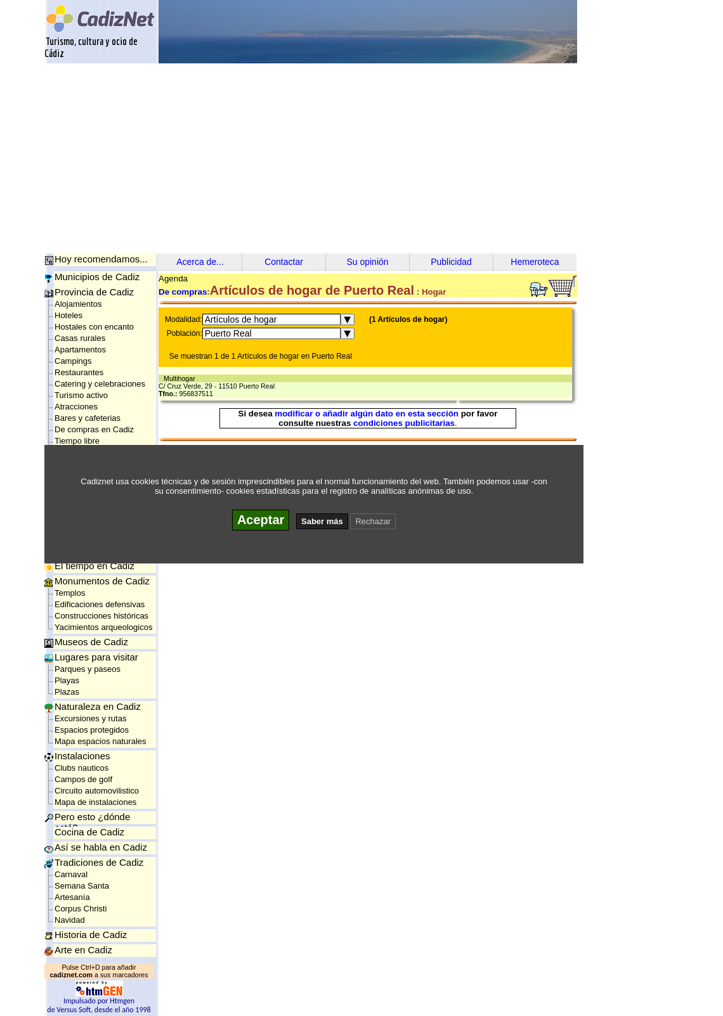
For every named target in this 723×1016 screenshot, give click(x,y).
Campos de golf (83, 779)
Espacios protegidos (92, 730)
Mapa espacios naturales (101, 741)
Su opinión (367, 262)
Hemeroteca (535, 262)
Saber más (322, 521)
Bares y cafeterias (87, 418)
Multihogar (181, 378)
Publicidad (451, 262)
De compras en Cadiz (94, 429)
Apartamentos (80, 349)
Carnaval (71, 874)
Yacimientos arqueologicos (103, 627)
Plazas (67, 692)
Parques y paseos (87, 669)
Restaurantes (79, 372)
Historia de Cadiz (91, 934)
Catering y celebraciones (100, 384)
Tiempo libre (77, 441)
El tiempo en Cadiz (94, 565)
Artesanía (72, 897)
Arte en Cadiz (83, 949)
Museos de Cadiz (91, 641)
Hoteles (68, 315)
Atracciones (76, 406)
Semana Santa (82, 886)
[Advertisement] (361, 158)
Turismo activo (81, 395)
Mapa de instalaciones (95, 802)
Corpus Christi (81, 908)
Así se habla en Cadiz (101, 847)
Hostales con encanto (94, 326)
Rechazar (373, 521)
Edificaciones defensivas (100, 604)
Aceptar (260, 520)
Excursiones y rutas (90, 718)
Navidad (70, 920)
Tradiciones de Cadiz (99, 862)
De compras (183, 292)
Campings (73, 361)
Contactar (283, 262)
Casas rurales (80, 338)
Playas (67, 680)
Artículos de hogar (241, 319)
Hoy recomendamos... (101, 259)
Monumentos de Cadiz (102, 581)
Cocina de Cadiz (89, 831)
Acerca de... (200, 262)
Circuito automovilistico (97, 790)
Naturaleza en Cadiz (98, 706)
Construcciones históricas (101, 616)
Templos (70, 593)
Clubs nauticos (81, 768)
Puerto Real (228, 333)
